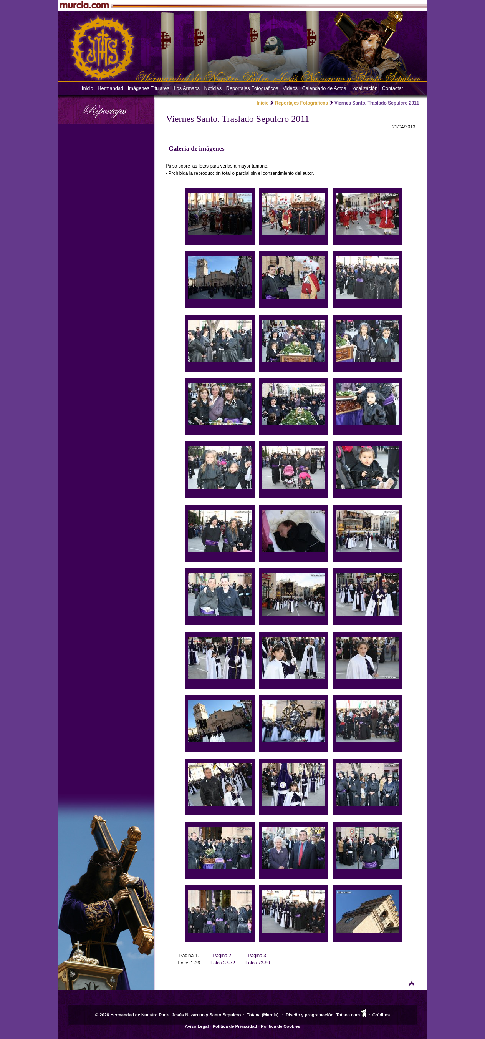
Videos (290, 88)
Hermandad (110, 88)
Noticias (213, 88)
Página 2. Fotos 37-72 (222, 959)
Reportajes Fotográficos (252, 88)
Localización (364, 88)
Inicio (87, 88)
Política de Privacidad (235, 1026)
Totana (254, 1014)
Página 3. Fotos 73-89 (257, 959)
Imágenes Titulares (148, 88)
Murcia (270, 1014)
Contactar (392, 88)
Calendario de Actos (324, 88)
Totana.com (348, 1014)
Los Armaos (187, 88)
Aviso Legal (197, 1026)
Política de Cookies (280, 1026)
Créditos (381, 1014)
